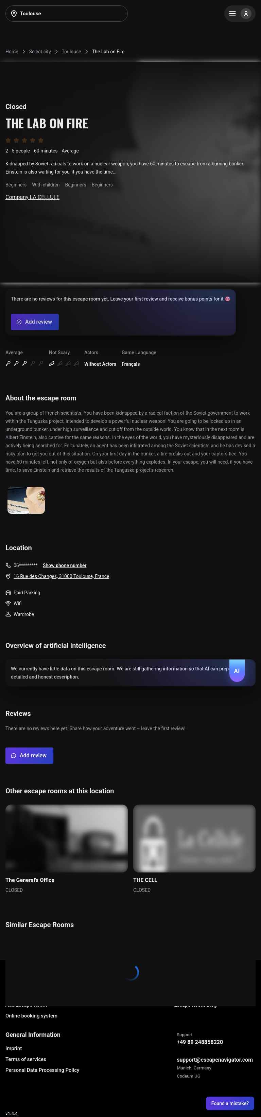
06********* (25, 565)
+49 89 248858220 (200, 1042)
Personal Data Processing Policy (42, 1070)
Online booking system (31, 1016)
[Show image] (26, 500)
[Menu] (240, 13)
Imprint (13, 1048)
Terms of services (25, 1059)
